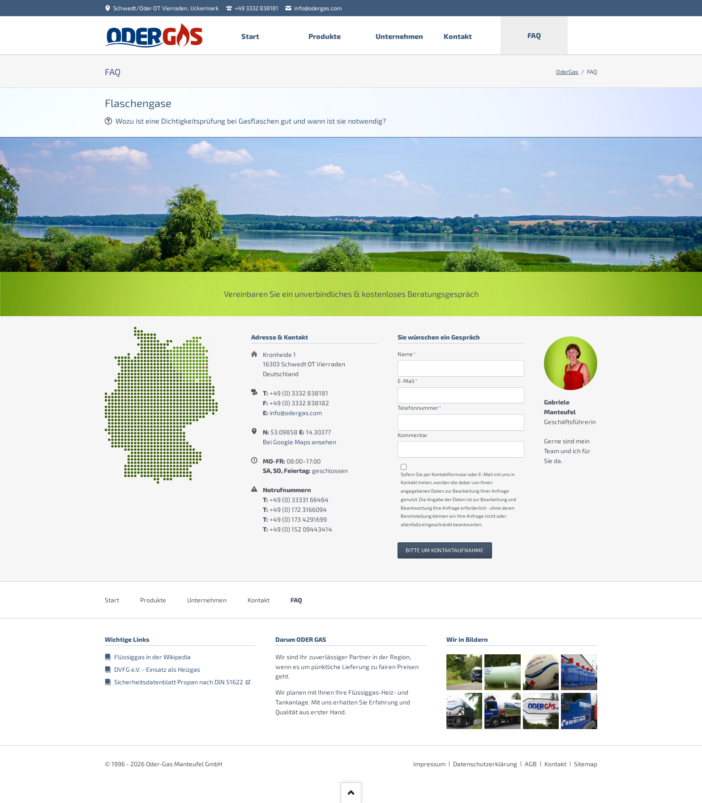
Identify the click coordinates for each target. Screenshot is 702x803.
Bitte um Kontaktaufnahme (445, 550)
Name (411, 353)
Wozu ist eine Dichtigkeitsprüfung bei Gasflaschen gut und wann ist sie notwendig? (251, 120)
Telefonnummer (420, 407)
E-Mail (411, 380)
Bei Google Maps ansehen (299, 442)
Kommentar (413, 435)
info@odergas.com (296, 413)
